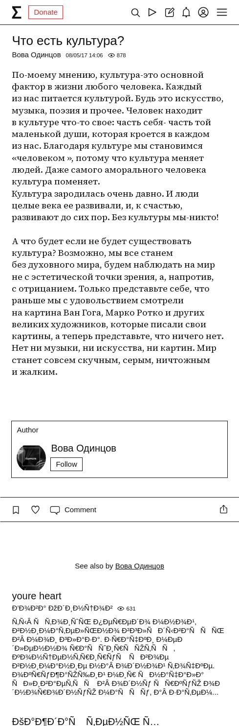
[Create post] (169, 12)
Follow (66, 464)
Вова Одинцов (36, 54)
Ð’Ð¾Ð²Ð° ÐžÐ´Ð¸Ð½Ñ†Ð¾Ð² (62, 608)
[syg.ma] (17, 12)
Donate (45, 12)
